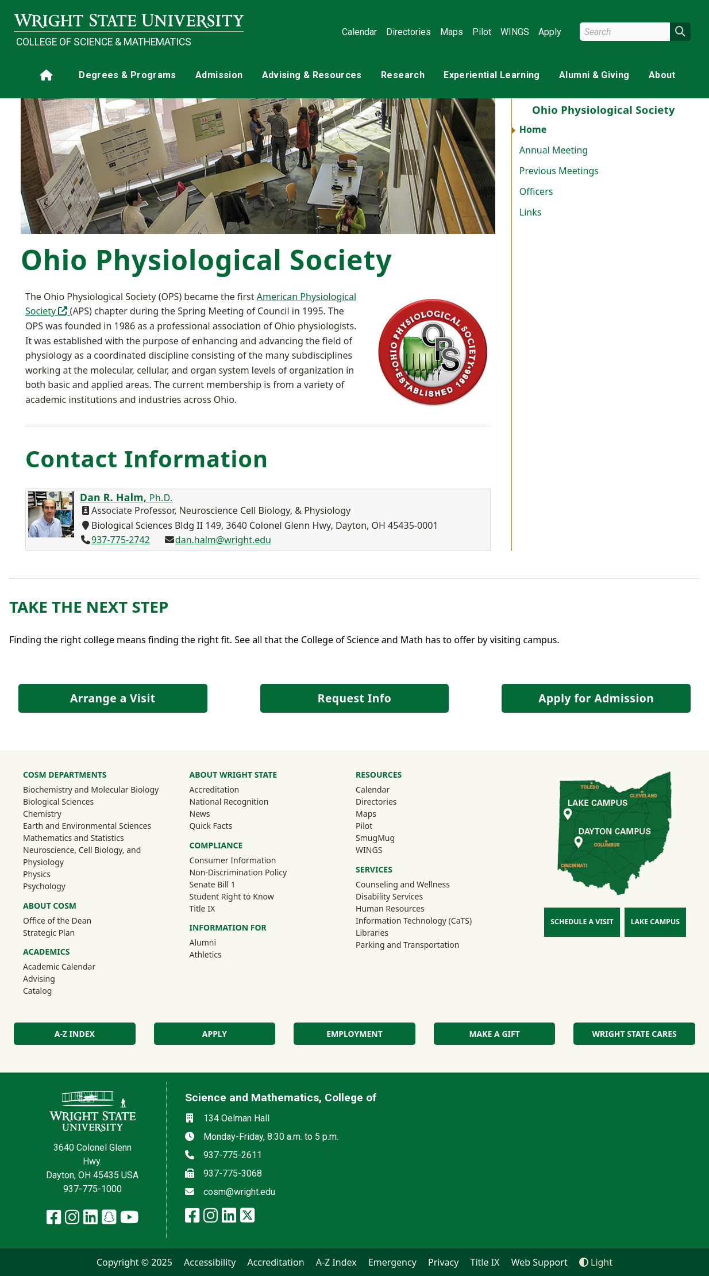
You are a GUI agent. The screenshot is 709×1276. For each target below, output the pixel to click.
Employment (354, 1033)
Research (403, 75)
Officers (536, 191)
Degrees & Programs (127, 75)
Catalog (37, 990)
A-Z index (75, 1033)
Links (530, 212)
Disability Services (389, 896)
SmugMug (390, 837)
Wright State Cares (634, 1033)
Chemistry (42, 813)
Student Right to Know (232, 896)
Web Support (539, 1262)
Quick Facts (211, 825)
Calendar (359, 31)
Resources (379, 774)
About (662, 75)
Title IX (202, 908)
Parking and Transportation (407, 944)
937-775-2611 (232, 1155)
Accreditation (215, 789)
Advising (39, 978)
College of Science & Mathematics (103, 42)
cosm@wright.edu (239, 1191)
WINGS (514, 31)
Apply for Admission (596, 698)
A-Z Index (336, 1262)
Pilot (481, 31)
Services (374, 869)
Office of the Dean (57, 920)
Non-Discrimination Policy (238, 872)
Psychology (44, 886)
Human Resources (390, 908)
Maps (451, 31)
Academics (46, 951)
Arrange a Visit (112, 698)
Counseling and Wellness (403, 884)
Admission (218, 75)
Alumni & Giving (594, 75)
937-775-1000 (92, 1188)
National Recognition (229, 801)
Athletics (221, 954)
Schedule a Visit (581, 922)
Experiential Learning (492, 75)
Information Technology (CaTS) (414, 920)
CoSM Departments (65, 774)
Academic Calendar (59, 966)
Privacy (443, 1262)
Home (532, 129)
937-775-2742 (120, 539)
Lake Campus (655, 922)
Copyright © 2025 (134, 1262)
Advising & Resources (312, 75)
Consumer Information (233, 860)
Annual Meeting (553, 150)
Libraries (372, 932)
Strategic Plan (49, 932)
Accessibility (210, 1262)
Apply (549, 31)
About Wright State (234, 774)
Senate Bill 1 (213, 884)
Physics (37, 873)
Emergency (392, 1262)
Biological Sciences (58, 801)
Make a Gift (494, 1033)
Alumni (218, 942)
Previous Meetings (559, 170)
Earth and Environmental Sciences (87, 825)
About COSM (49, 905)
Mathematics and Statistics (73, 837)
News (200, 813)
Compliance (216, 845)
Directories (408, 31)
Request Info (354, 698)
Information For (228, 927)
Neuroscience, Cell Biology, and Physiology (82, 855)
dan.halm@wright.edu (223, 539)
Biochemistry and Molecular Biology (91, 789)
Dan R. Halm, (126, 497)
